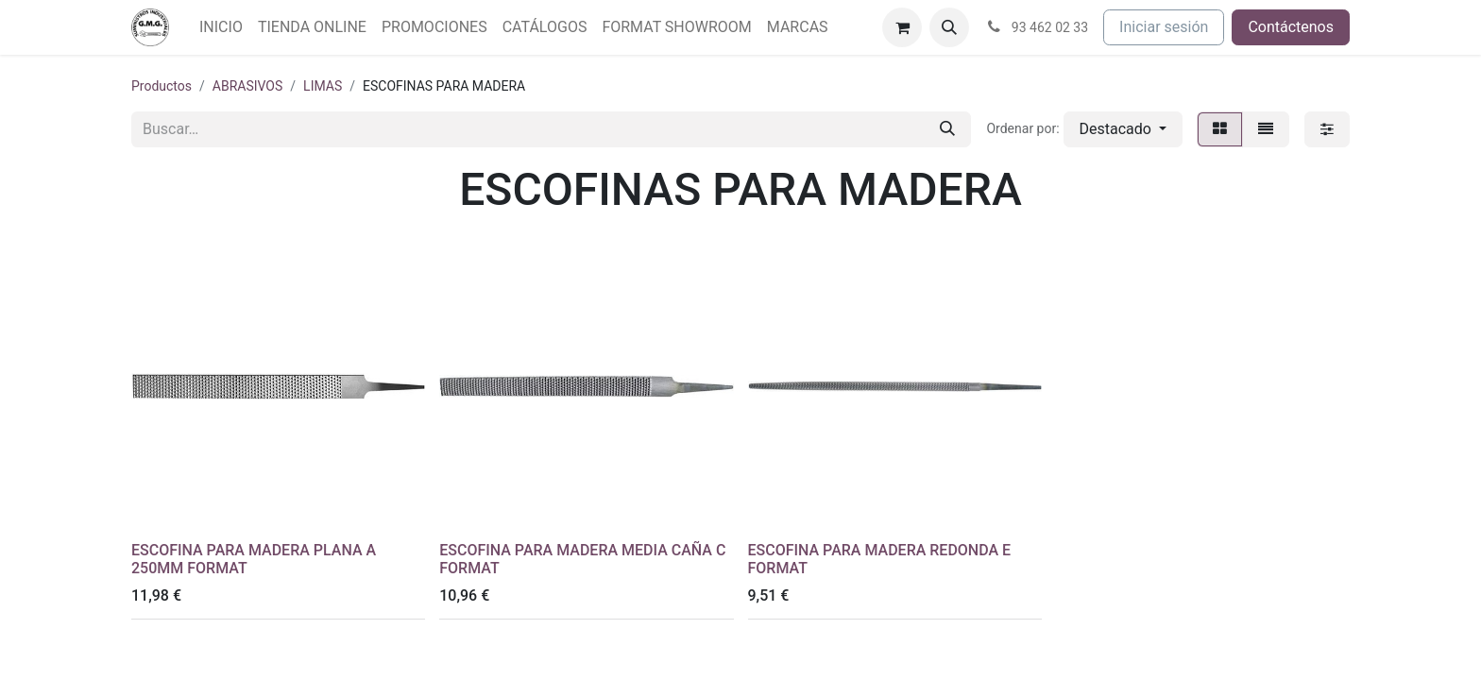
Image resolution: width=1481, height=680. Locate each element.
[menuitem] (221, 27)
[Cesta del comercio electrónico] (902, 27)
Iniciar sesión (1163, 27)
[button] (949, 27)
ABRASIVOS (248, 86)
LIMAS (322, 86)
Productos (161, 86)
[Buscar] (947, 129)
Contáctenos (1291, 27)
